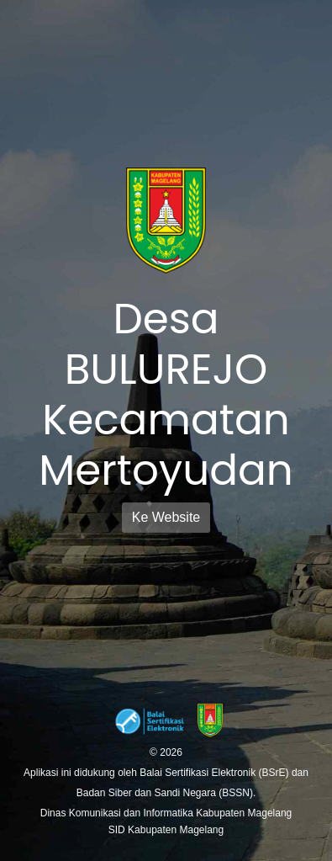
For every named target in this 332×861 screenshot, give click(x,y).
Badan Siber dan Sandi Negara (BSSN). (166, 793)
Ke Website (166, 517)
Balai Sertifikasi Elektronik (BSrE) (216, 773)
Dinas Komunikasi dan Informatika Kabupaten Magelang (166, 813)
